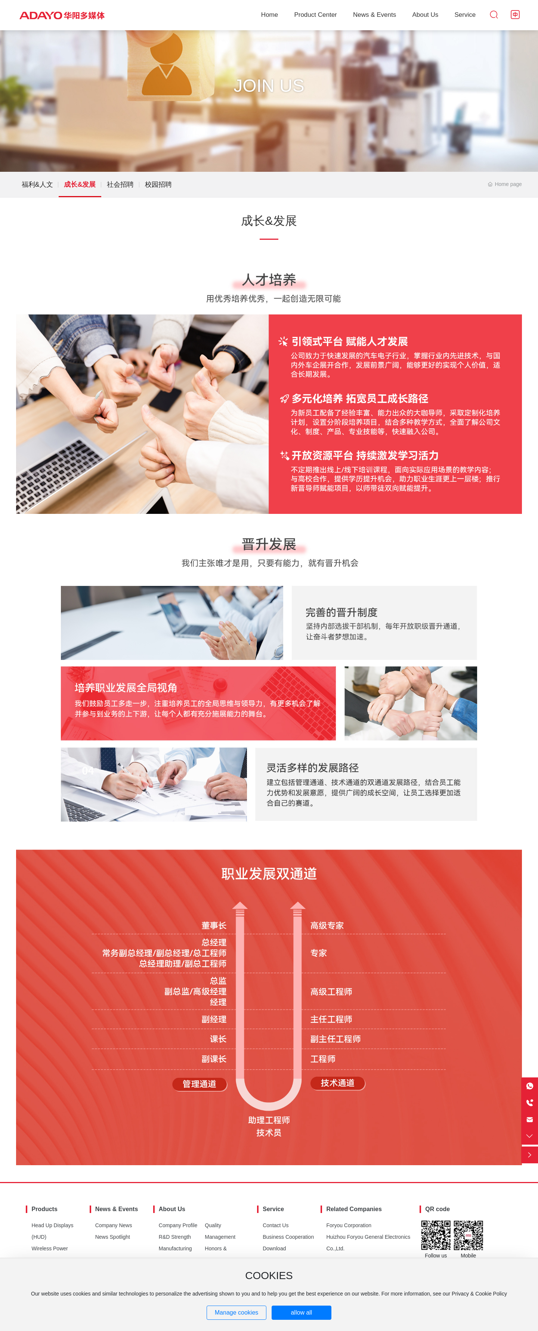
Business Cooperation (288, 1237)
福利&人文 (37, 184)
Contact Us (275, 1225)
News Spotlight (112, 1237)
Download (274, 1248)
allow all (301, 1312)
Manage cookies (237, 1312)
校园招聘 (158, 184)
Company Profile (178, 1225)
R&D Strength (175, 1237)
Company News (113, 1225)
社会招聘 (120, 184)
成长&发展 (80, 184)
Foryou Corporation (348, 1225)
